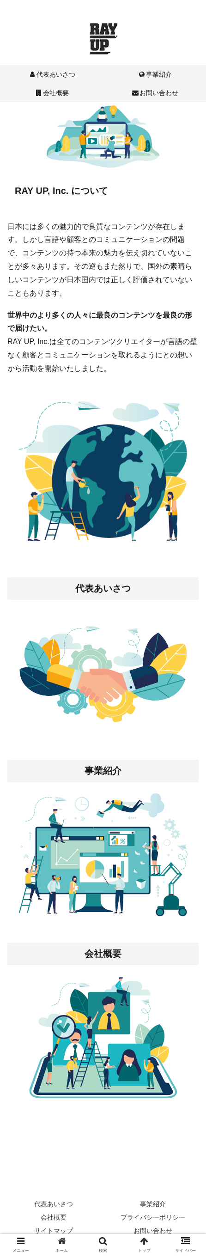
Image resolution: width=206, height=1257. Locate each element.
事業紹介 (103, 771)
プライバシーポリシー (153, 1217)
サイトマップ (53, 1230)
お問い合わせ (152, 1230)
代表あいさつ (103, 588)
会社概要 (54, 1217)
